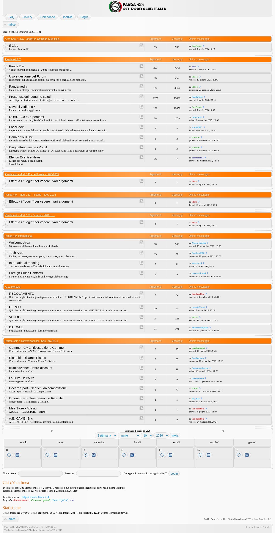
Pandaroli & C (13, 59)
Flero (194, 181)
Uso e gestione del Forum (27, 76)
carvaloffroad (198, 307)
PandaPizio (197, 97)
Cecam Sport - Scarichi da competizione (38, 388)
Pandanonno (198, 358)
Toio (194, 66)
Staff (206, 519)
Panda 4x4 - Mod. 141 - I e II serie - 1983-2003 (32, 174)
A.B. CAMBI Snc (21, 418)
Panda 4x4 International (18, 235)
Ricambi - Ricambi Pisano (27, 357)
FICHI (195, 76)
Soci (72, 500)
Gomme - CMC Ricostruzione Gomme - (37, 347)
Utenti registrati (60, 500)
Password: (69, 473)
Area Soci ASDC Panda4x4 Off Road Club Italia (32, 38)
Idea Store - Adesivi (23, 408)
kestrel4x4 (197, 263)
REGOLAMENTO (21, 293)
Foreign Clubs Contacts (26, 273)
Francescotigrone (200, 327)
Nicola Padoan (199, 243)
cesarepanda (198, 157)
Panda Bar (16, 66)
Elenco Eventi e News (25, 157)
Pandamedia (18, 86)
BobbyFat (123, 512)
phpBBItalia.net (30, 530)
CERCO (15, 307)
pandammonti (198, 348)
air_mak (196, 398)
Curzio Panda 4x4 (39, 497)
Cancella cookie (218, 519)
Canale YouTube (21, 137)
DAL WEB (16, 327)
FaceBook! (17, 127)
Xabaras (196, 137)
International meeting (24, 263)
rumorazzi (197, 117)
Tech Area (16, 252)
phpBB (19, 527)
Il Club (13, 45)
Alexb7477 (197, 127)
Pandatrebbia (198, 294)
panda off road (199, 273)
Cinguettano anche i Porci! (28, 147)
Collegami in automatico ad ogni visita (145, 473)
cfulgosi (25, 497)
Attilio (195, 388)
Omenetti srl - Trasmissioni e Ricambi (36, 398)
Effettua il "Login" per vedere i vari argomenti (41, 181)
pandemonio (198, 378)
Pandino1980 (198, 253)
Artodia (266, 527)
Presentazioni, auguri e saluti (30, 96)
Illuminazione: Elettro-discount (30, 368)
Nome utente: (10, 473)
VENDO (14, 317)
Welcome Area (19, 242)
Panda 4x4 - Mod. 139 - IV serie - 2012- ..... (30, 215)
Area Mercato (12, 286)
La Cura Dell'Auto (21, 378)
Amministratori (21, 500)
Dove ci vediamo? (22, 106)
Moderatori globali (40, 500)
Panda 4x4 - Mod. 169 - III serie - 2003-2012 (30, 194)
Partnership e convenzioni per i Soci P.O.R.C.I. (31, 340)
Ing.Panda (196, 46)
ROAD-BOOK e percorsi (26, 117)
